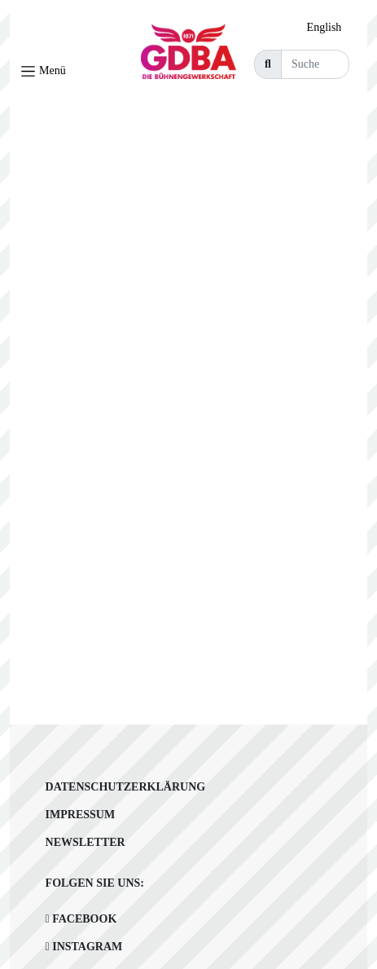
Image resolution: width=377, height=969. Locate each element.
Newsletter (85, 842)
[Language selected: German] (328, 27)
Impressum (81, 814)
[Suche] (315, 64)
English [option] (324, 27)
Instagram (84, 946)
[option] (328, 27)
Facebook (81, 919)
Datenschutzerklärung (126, 787)
